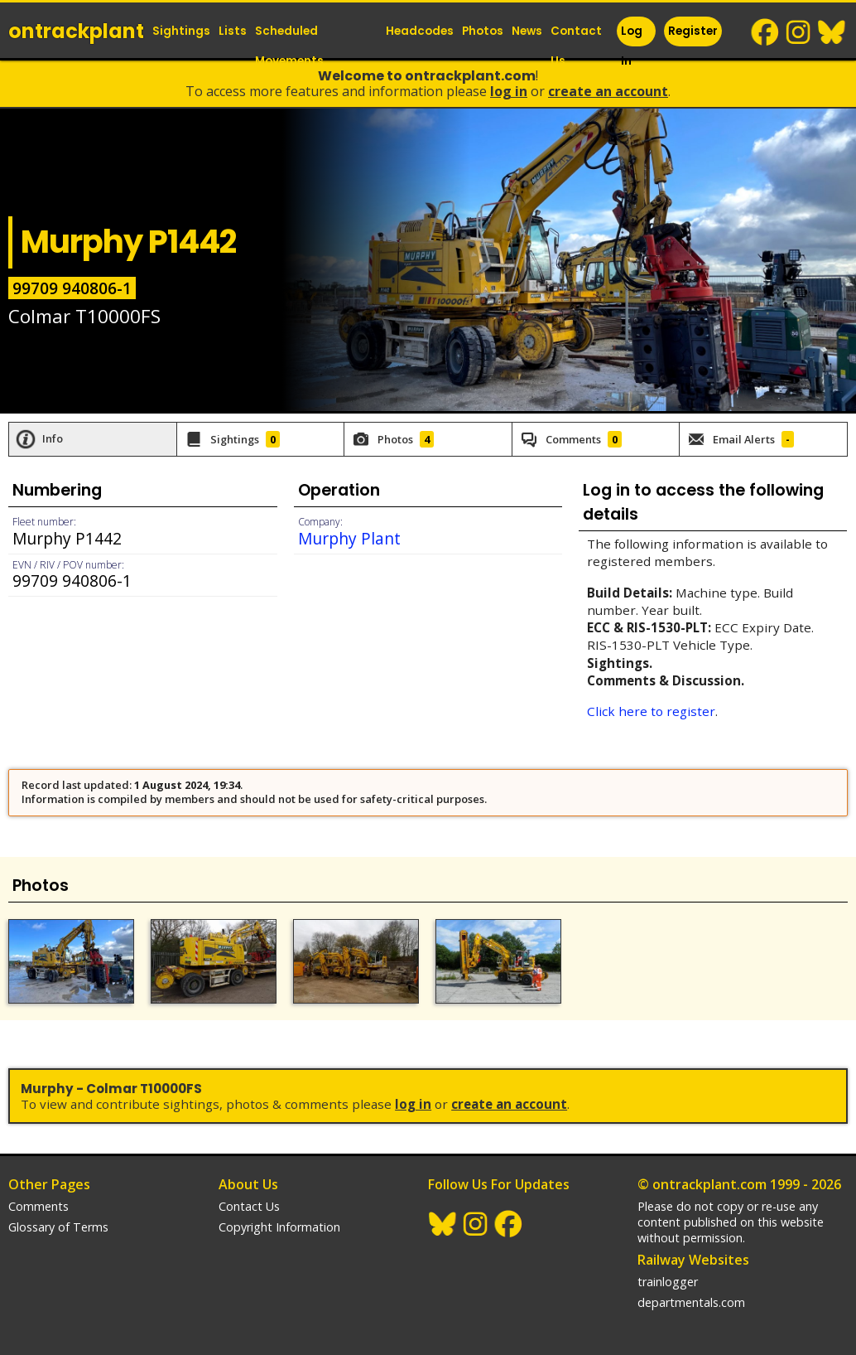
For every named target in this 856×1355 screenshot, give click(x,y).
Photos (482, 31)
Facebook (766, 32)
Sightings (181, 31)
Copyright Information (279, 1227)
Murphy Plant (349, 538)
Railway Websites (693, 1260)
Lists (233, 31)
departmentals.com (691, 1302)
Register (693, 31)
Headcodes (420, 31)
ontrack (76, 31)
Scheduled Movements (289, 46)
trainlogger (667, 1282)
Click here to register (651, 711)
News (527, 31)
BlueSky (832, 32)
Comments (38, 1206)
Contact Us (576, 46)
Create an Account (608, 91)
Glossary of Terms (58, 1227)
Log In (631, 46)
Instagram (799, 32)
